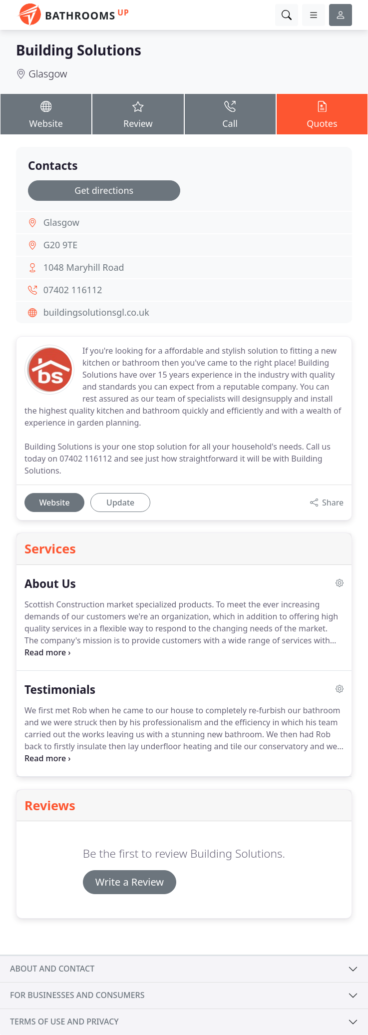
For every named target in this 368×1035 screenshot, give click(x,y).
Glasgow (47, 73)
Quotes (322, 113)
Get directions (103, 190)
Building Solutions (78, 49)
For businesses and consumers (77, 995)
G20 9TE (60, 245)
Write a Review (129, 882)
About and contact (52, 968)
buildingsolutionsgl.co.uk (96, 312)
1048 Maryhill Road (83, 267)
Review (137, 113)
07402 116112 (72, 290)
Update (120, 502)
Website (45, 113)
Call (230, 113)
